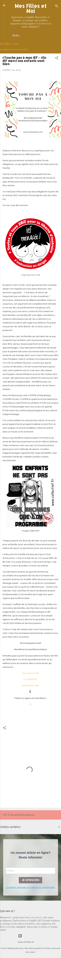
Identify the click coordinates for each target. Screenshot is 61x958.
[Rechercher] (56, 6)
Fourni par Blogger (30, 935)
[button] (56, 58)
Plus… (17, 35)
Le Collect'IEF (30, 679)
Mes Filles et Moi (30, 8)
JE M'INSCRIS (30, 880)
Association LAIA (30, 685)
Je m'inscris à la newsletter (14, 49)
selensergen (38, 942)
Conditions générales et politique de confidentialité (30, 887)
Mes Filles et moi (9, 43)
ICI (30, 704)
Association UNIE (30, 673)
